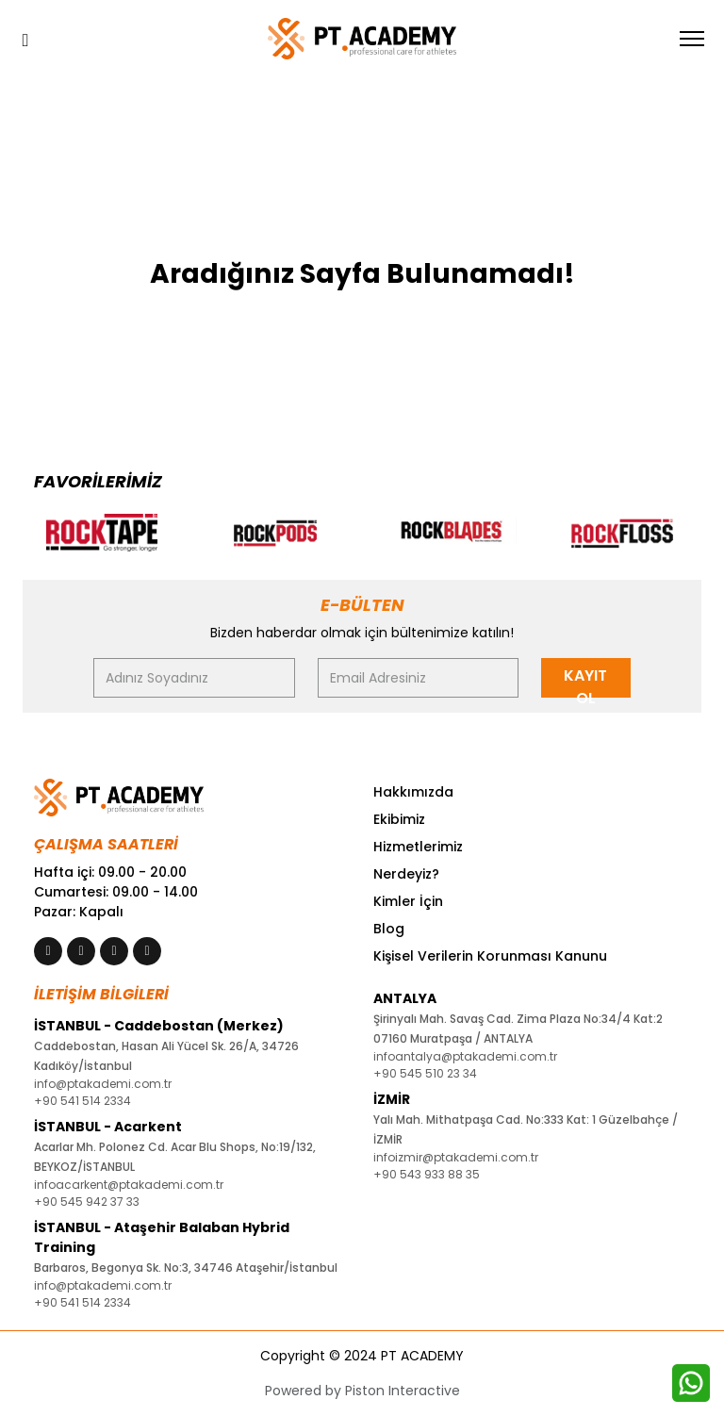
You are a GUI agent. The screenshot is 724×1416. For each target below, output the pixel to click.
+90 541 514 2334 (82, 1101)
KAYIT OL (585, 681)
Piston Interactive (402, 1390)
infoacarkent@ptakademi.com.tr (128, 1185)
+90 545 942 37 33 (87, 1202)
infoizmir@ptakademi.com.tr (455, 1157)
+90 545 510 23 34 (425, 1073)
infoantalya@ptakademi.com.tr (465, 1056)
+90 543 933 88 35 (426, 1174)
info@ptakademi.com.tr (103, 1084)
